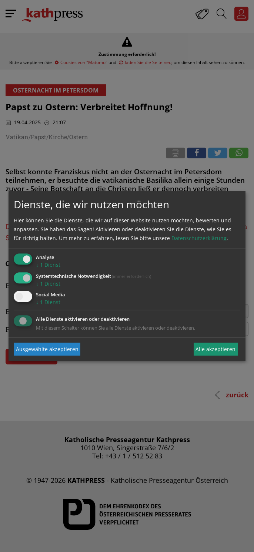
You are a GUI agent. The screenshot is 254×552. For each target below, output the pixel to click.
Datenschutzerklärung (199, 238)
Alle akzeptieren (215, 349)
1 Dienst (48, 264)
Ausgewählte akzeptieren (47, 349)
